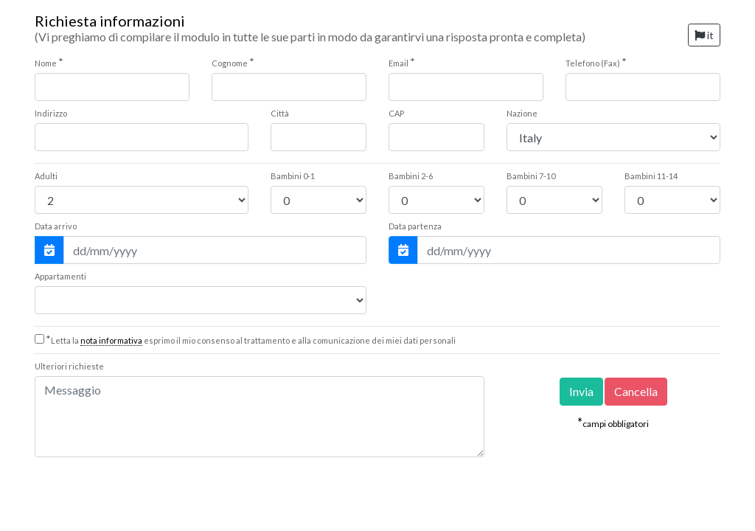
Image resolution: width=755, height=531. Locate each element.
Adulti (46, 176)
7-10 (531, 176)
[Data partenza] (568, 250)
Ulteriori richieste (69, 366)
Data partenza (415, 226)
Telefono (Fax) (596, 62)
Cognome (233, 62)
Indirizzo (51, 113)
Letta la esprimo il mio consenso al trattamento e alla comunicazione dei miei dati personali (251, 340)
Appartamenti (60, 276)
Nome (49, 62)
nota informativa (111, 340)
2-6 (411, 176)
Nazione (522, 113)
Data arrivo (56, 226)
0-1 (293, 176)
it (704, 35)
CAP (396, 113)
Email (402, 62)
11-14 (651, 176)
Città (280, 113)
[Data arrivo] (214, 250)
